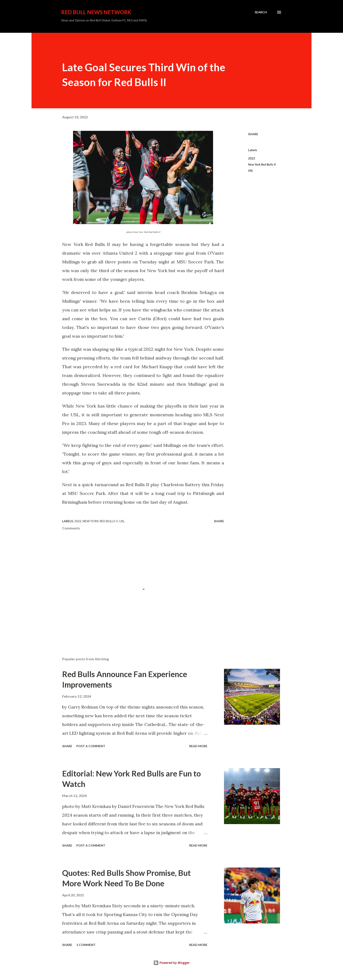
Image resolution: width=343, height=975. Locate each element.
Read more (198, 746)
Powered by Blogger (171, 963)
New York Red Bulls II (262, 164)
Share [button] (253, 134)
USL (250, 170)
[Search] (261, 12)
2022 (251, 158)
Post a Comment (90, 746)
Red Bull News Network (96, 12)
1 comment (86, 945)
